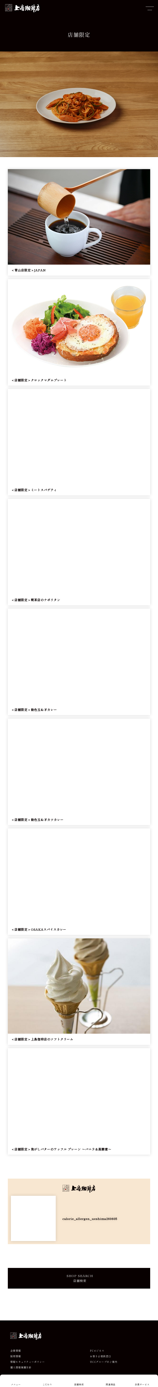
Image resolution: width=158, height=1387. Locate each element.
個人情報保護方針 (20, 1367)
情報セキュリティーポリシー (27, 1361)
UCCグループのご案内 (103, 1361)
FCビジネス (97, 1350)
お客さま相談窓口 (100, 1356)
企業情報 (15, 1350)
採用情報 (15, 1356)
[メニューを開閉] (150, 8)
